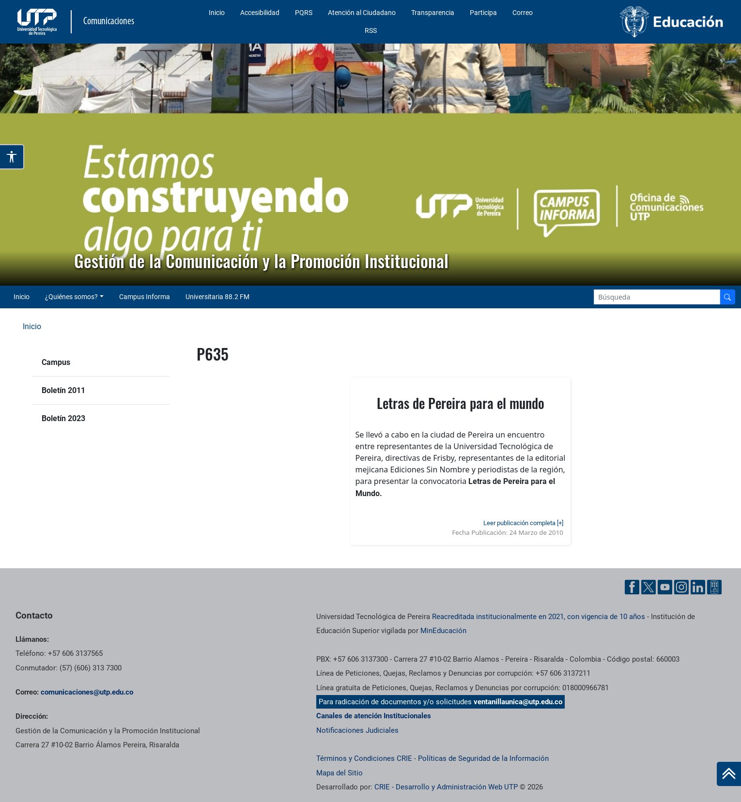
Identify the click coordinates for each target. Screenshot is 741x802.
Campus (56, 362)
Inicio (217, 12)
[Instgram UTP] (681, 587)
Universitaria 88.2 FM (217, 297)
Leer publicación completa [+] (523, 523)
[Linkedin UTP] (698, 587)
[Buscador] (727, 296)
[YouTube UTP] (665, 587)
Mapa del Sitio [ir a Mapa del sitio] (339, 773)
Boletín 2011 (63, 390)
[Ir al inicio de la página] (729, 774)
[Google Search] (657, 296)
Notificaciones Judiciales (357, 730)
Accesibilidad (259, 12)
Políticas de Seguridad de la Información (483, 758)
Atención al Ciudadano (362, 12)
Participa (483, 12)
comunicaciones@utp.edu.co (87, 692)
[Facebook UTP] (632, 587)
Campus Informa (144, 297)
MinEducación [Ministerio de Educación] (443, 630)
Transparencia (432, 12)
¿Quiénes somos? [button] (71, 297)
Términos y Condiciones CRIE (364, 758)
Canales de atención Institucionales (373, 715)
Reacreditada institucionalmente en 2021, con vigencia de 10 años (538, 616)
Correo (522, 12)
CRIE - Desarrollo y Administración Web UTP (446, 787)
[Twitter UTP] (648, 587)
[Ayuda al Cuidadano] (714, 587)
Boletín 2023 (63, 418)
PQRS (303, 12)
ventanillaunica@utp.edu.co (518, 701)
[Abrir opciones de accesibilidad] (12, 156)
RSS (371, 30)
